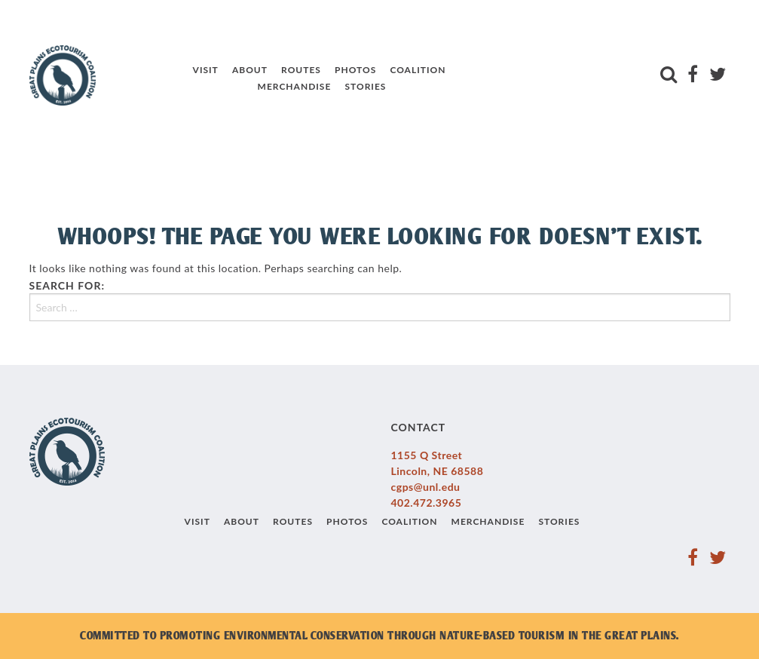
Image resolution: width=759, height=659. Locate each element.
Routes (301, 69)
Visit (206, 69)
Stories (365, 86)
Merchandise (295, 86)
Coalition (417, 69)
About (250, 69)
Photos (355, 69)
